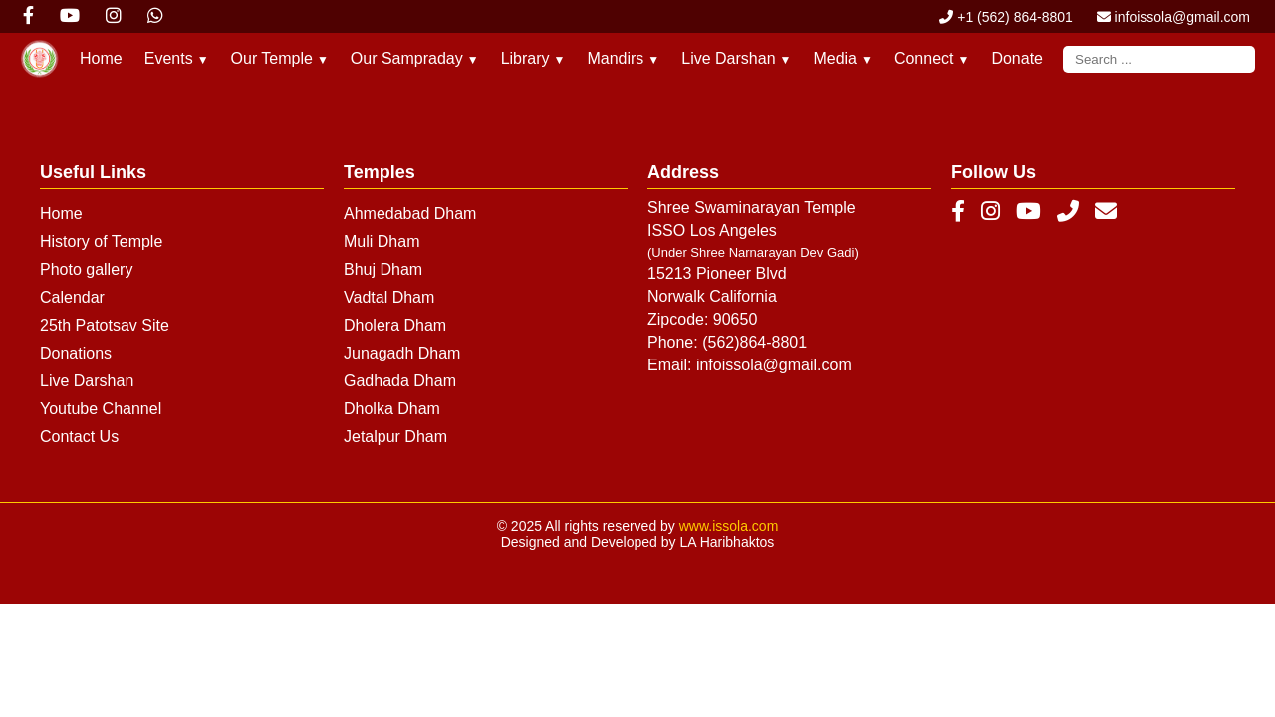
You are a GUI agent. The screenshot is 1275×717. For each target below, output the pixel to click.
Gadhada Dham (400, 380)
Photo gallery (86, 269)
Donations (76, 353)
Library (533, 58)
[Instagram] (990, 212)
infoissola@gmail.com (1173, 17)
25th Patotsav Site (104, 325)
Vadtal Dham (389, 297)
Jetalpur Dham (395, 436)
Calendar (72, 297)
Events (176, 58)
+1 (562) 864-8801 (1005, 17)
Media (842, 58)
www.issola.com (729, 526)
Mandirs (623, 58)
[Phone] (1068, 212)
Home (101, 58)
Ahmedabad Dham (410, 213)
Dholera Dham (395, 325)
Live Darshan (736, 58)
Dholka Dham (392, 408)
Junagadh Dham (402, 353)
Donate (1017, 58)
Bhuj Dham (383, 269)
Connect (931, 58)
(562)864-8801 (754, 342)
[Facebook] (958, 212)
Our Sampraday (415, 58)
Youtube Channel (100, 408)
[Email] (1106, 212)
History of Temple (101, 241)
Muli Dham (381, 241)
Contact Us (79, 436)
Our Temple (280, 58)
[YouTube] (1028, 212)
